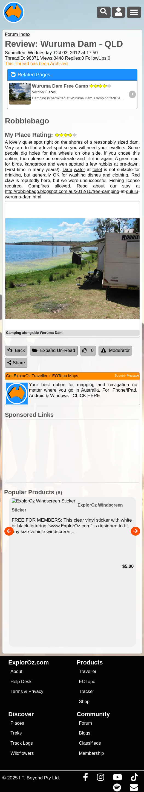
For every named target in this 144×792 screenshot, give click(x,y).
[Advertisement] (75, 451)
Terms (16, 691)
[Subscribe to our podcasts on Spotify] (117, 789)
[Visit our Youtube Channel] (117, 778)
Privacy (36, 691)
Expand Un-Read (53, 350)
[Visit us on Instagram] (100, 778)
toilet (97, 169)
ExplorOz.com (28, 662)
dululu (132, 191)
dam (134, 142)
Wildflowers (22, 753)
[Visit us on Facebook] (85, 778)
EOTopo (87, 681)
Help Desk (20, 681)
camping (110, 191)
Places (17, 723)
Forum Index (17, 34)
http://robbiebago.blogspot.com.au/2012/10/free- (53, 191)
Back (16, 350)
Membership (91, 753)
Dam (67, 169)
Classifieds (90, 743)
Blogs (84, 733)
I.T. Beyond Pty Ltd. (39, 778)
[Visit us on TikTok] (134, 778)
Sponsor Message (127, 375)
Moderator (115, 350)
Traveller (87, 671)
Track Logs (21, 743)
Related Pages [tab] (30, 74)
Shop (84, 701)
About (16, 671)
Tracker (86, 691)
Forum (85, 723)
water (79, 169)
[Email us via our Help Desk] (134, 789)
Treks (16, 733)
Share (16, 362)
